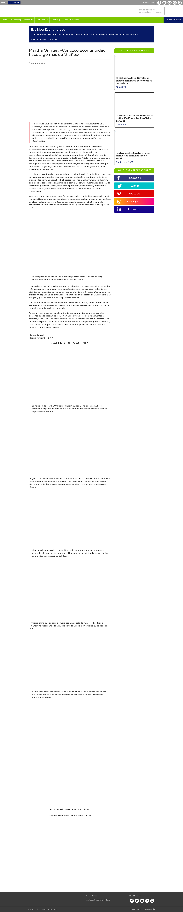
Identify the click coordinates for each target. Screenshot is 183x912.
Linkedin (129, 209)
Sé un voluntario (173, 19)
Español (14, 2)
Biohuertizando (55, 34)
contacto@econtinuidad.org (151, 12)
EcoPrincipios (115, 34)
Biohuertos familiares (73, 34)
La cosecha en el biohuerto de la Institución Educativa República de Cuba (134, 118)
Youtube (128, 193)
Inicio (4, 19)
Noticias (53, 39)
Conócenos (42, 19)
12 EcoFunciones (39, 34)
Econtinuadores (100, 34)
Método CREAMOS (40, 39)
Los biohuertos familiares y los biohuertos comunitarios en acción (134, 155)
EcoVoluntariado (71, 19)
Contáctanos (148, 3)
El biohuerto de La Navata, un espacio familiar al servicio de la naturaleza (133, 80)
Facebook (129, 177)
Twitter (128, 185)
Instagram (129, 201)
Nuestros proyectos (20, 19)
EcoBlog (56, 19)
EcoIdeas (88, 34)
